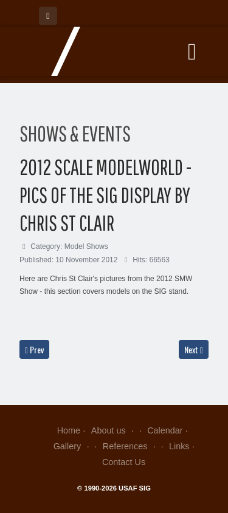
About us (114, 430)
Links (179, 446)
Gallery (73, 446)
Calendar (164, 430)
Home (68, 430)
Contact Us (123, 462)
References (130, 446)
